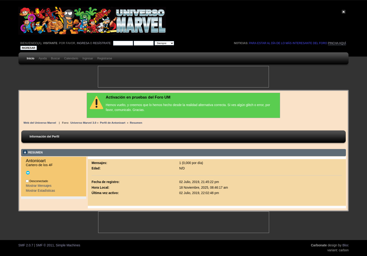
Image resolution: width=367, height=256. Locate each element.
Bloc (345, 245)
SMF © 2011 (45, 245)
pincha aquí (337, 43)
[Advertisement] (183, 76)
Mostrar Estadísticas (40, 190)
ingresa (83, 43)
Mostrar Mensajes (38, 185)
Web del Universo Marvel (39, 122)
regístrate (102, 43)
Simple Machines (68, 245)
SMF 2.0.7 (25, 245)
